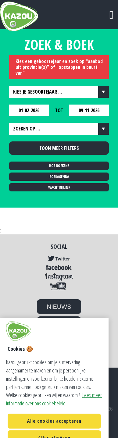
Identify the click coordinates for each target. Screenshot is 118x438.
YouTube (59, 286)
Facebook (59, 267)
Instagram (59, 277)
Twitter (59, 259)
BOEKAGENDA (59, 176)
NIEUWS (59, 306)
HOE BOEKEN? (59, 165)
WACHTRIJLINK (59, 187)
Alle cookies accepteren (54, 426)
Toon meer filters (59, 148)
